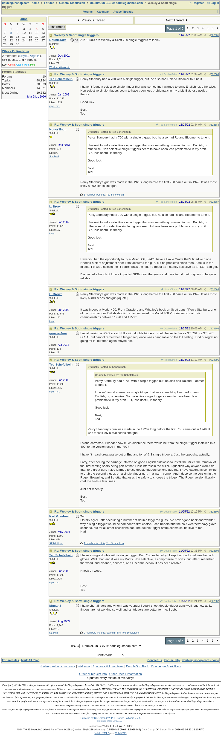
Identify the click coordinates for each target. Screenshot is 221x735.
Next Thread (177, 20)
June (23, 19)
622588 (215, 289)
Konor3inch (169, 289)
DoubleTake (168, 74)
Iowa (52, 233)
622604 (215, 550)
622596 (215, 359)
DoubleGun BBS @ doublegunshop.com (116, 3)
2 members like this (94, 632)
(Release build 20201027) (110, 720)
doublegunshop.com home (57, 666)
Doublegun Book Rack (166, 666)
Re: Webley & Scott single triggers (79, 74)
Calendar (103, 11)
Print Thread (56, 27)
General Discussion (72, 3)
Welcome (84, 666)
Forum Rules (10, 660)
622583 (215, 74)
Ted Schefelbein (166, 124)
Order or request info (93, 674)
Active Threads (123, 11)
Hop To (75, 646)
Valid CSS (120, 733)
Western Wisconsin (59, 67)
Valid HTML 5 (101, 733)
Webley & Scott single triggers (76, 35)
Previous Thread (91, 20)
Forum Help (172, 660)
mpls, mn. (54, 106)
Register (196, 3)
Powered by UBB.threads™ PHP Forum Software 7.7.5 (110, 718)
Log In (212, 3)
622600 (215, 511)
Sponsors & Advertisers (108, 666)
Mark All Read (30, 660)
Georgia (53, 632)
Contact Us (154, 660)
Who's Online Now (15, 51)
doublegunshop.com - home (20, 3)
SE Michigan (56, 543)
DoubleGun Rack (137, 666)
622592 (215, 328)
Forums (49, 3)
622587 (215, 201)
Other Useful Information (125, 674)
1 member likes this (94, 194)
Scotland (54, 156)
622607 (215, 601)
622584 (215, 124)
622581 (215, 35)
